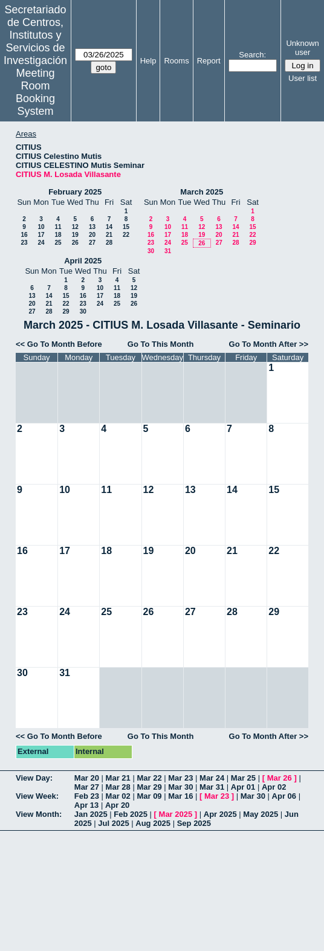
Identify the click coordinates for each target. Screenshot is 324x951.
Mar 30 (180, 786)
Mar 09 (149, 796)
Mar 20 (86, 777)
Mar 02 (118, 796)
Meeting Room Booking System (35, 92)
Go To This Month (161, 344)
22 (126, 234)
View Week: (37, 796)
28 (109, 242)
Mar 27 (86, 786)
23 (24, 242)
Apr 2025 (220, 814)
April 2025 (83, 260)
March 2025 (201, 191)
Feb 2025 (130, 814)
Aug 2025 (152, 823)
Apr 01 (243, 786)
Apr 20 (117, 805)
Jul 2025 (113, 823)
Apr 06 (284, 796)
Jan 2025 (91, 814)
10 (40, 227)
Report (209, 60)
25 (57, 242)
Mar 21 (118, 777)
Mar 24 (211, 777)
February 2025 (75, 191)
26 (75, 242)
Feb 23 (86, 796)
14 (109, 227)
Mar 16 (180, 796)
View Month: (39, 814)
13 (92, 227)
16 (24, 234)
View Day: (34, 777)
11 (57, 227)
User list (302, 78)
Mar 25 (243, 777)
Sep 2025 (194, 823)
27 (92, 242)
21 (109, 234)
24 (40, 242)
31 (167, 251)
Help (148, 60)
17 (40, 234)
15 (126, 227)
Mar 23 (180, 777)
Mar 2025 (176, 814)
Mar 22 (149, 777)
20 (92, 234)
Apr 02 (274, 786)
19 (75, 234)
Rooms (176, 60)
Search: (252, 54)
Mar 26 (279, 777)
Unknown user (302, 48)
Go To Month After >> (268, 344)
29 (252, 242)
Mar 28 (118, 786)
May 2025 (260, 814)
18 (57, 234)
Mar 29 (149, 786)
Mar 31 (211, 786)
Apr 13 (86, 805)
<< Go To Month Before (59, 344)
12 (75, 227)
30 (150, 251)
